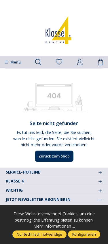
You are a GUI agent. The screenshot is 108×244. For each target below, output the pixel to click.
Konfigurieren (84, 234)
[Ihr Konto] (80, 62)
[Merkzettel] (59, 62)
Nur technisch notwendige (39, 234)
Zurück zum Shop (54, 156)
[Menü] (12, 62)
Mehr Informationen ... (54, 226)
